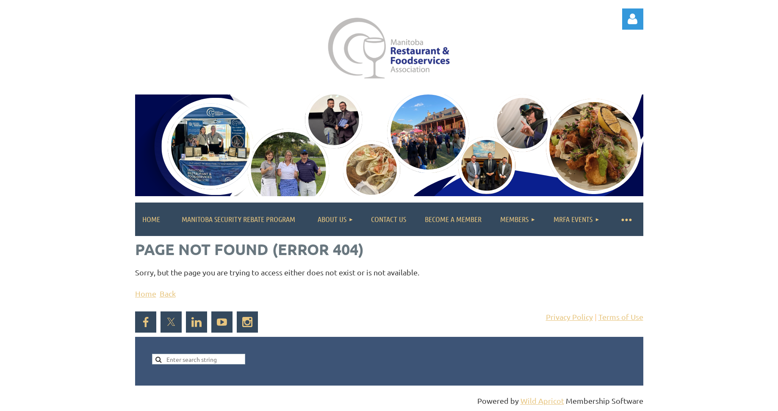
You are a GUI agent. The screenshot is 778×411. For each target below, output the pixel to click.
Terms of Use (620, 316)
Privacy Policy (569, 316)
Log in (632, 19)
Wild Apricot (542, 400)
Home (145, 293)
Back (168, 293)
